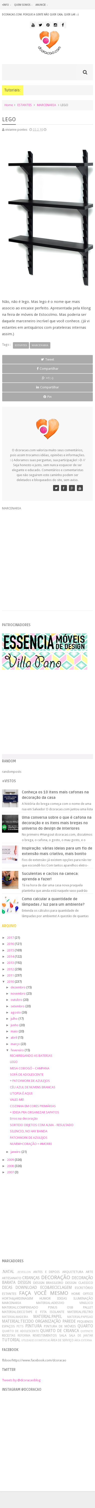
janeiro (16, 1152)
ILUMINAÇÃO (83, 1298)
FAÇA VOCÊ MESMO (43, 1293)
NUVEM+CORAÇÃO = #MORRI (31, 1144)
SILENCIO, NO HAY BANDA (28, 1131)
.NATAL (8, 1271)
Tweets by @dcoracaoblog (21, 1380)
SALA (62, 1335)
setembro (18, 1006)
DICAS (7, 1287)
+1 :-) (47, 378)
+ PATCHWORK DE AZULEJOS (30, 1081)
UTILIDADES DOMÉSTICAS (35, 1340)
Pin (47, 397)
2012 (11, 969)
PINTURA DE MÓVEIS (60, 1326)
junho (15, 1025)
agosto (16, 1012)
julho (14, 1018)
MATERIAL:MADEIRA (15, 1317)
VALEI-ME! (17, 1099)
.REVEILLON (24, 1271)
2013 (11, 963)
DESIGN (24, 1282)
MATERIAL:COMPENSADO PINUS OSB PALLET (47, 1307)
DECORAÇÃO (55, 1277)
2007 (11, 1172)
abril (14, 1037)
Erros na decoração (24, 1118)
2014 (11, 956)
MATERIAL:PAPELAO (80, 1317)
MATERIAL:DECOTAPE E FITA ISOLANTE (33, 1312)
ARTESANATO (11, 1278)
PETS (20, 1326)
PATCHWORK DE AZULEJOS (28, 1138)
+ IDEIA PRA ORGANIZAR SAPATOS (34, 1112)
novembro (18, 993)
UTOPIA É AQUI (21, 1093)
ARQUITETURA (72, 1272)
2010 (11, 981)
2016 (11, 944)
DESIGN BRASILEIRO (48, 1283)
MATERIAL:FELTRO (80, 1312)
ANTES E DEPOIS (46, 1272)
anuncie (40, 4)
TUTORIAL (11, 1340)
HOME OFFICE (82, 1294)
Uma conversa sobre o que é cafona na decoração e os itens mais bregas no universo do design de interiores (57, 823)
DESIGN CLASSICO (79, 1283)
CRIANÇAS (31, 1277)
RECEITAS (8, 1335)
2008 (11, 1166)
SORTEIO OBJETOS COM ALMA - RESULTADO (41, 1125)
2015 (11, 950)
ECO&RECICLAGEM (56, 1287)
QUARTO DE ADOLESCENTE (20, 1331)
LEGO (14, 1062)
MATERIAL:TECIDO (18, 1321)
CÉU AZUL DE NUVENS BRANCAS (32, 1087)
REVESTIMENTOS (45, 1335)
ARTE (89, 1272)
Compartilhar (48, 368)
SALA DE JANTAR (81, 1335)
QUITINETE (86, 1331)
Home (8, 105)
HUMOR (45, 1298)
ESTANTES (24, 105)
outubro (17, 1000)
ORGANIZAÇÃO (48, 1321)
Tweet (47, 359)
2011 (11, 975)
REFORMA (24, 1335)
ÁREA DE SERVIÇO (62, 1340)
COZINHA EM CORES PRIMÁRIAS (33, 1106)
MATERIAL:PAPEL (47, 1316)
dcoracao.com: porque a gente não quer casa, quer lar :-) (40, 14)
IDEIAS (62, 1298)
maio (15, 1031)
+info (5, 4)
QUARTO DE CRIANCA (59, 1330)
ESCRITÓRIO (84, 1288)
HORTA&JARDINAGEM (17, 1298)
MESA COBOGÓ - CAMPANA (29, 1068)
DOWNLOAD (26, 1287)
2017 (11, 937)
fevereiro (18, 1050)
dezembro (18, 987)
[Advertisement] (47, 557)
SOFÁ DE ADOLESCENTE (26, 1074)
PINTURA (33, 1326)
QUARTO (85, 1326)
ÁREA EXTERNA (83, 1340)
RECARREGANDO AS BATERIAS (31, 1056)
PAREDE (69, 1321)
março (16, 1044)
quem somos (22, 4)
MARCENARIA (46, 105)
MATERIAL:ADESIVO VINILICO (64, 1303)
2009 (11, 1160)
